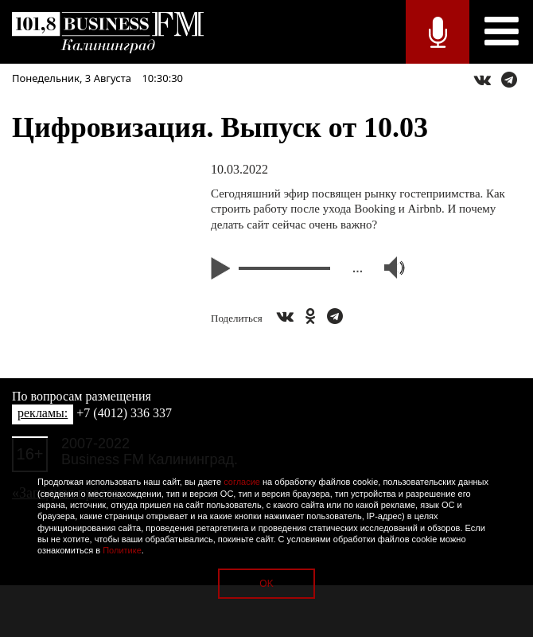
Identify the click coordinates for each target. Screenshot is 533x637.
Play (223, 268)
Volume (387, 267)
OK (266, 583)
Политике (122, 550)
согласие (242, 482)
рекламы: (43, 413)
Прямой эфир (437, 32)
